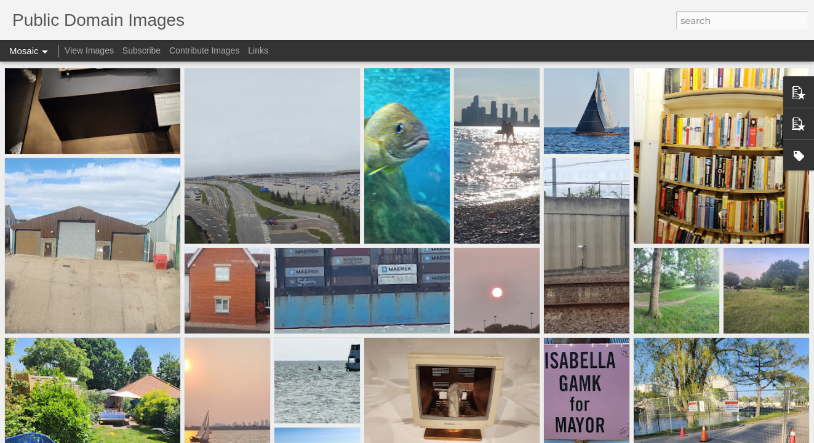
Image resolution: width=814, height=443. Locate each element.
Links (258, 50)
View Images (89, 50)
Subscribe (141, 50)
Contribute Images (204, 50)
